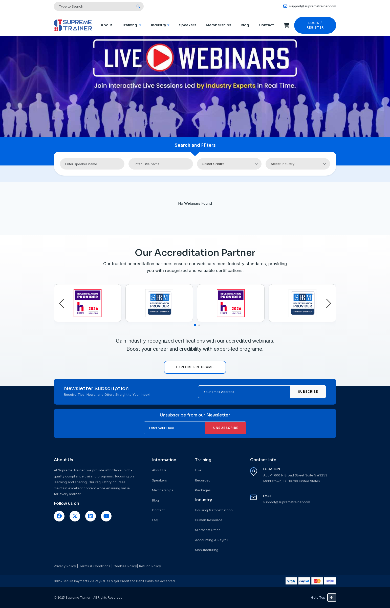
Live (198, 470)
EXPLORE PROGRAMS (195, 367)
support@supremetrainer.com (309, 6)
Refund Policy (150, 566)
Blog (245, 25)
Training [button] (130, 25)
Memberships (218, 25)
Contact (266, 25)
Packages (203, 490)
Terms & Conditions (94, 566)
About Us (159, 470)
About (106, 25)
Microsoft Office (208, 530)
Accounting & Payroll (211, 540)
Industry (158, 25)
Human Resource (208, 520)
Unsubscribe (225, 428)
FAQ (155, 520)
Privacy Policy (65, 566)
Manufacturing (206, 550)
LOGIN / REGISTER (315, 25)
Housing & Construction (214, 510)
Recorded (202, 480)
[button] (61, 304)
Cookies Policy (125, 566)
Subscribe (308, 391)
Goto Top (323, 597)
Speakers (187, 25)
